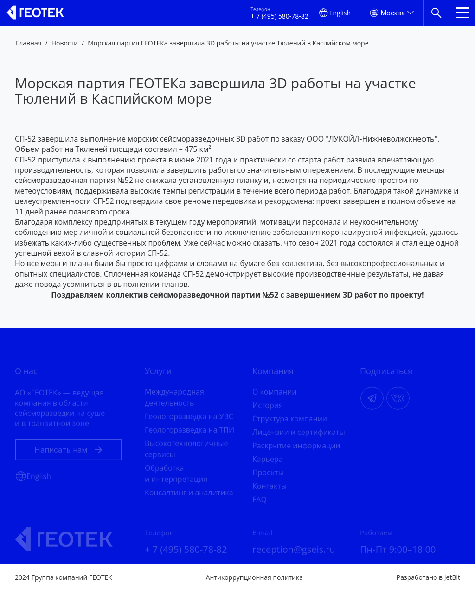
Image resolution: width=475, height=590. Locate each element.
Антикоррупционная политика (254, 577)
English (340, 12)
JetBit (452, 577)
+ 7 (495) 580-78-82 (279, 16)
